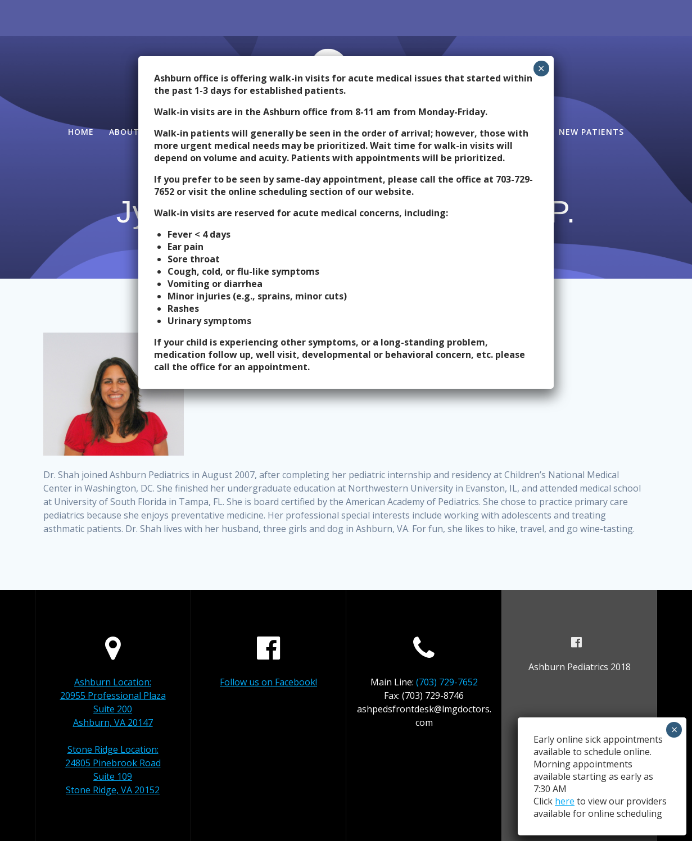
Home (81, 131)
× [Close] (541, 68)
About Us (131, 131)
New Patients (591, 131)
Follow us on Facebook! (268, 682)
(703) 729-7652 (447, 682)
